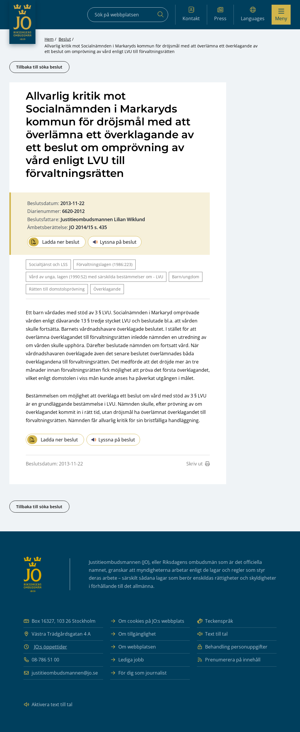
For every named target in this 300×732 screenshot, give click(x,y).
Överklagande (107, 289)
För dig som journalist (138, 673)
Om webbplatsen (133, 647)
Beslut (65, 39)
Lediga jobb (127, 660)
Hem (49, 39)
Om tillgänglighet (133, 634)
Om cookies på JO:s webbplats (147, 621)
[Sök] (160, 15)
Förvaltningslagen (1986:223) (104, 264)
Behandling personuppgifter (232, 647)
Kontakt (191, 14)
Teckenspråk (215, 621)
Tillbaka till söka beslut (39, 67)
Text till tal (212, 634)
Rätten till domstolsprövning (57, 289)
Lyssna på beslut (115, 242)
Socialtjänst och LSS (48, 264)
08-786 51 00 (41, 660)
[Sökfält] (127, 14)
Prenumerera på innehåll (228, 660)
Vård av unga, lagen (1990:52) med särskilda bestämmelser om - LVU (96, 276)
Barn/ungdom (185, 276)
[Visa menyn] (281, 15)
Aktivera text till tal (47, 705)
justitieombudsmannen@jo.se (60, 673)
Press (220, 14)
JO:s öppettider (50, 647)
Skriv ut (198, 463)
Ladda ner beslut (54, 242)
